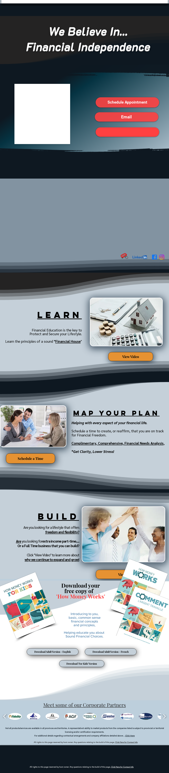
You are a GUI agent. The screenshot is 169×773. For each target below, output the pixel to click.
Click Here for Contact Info (126, 742)
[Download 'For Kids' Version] (81, 663)
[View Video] (130, 356)
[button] (127, 102)
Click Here (130, 735)
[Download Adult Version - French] (111, 651)
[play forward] (164, 716)
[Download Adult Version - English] (52, 651)
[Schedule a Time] (30, 458)
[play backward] (5, 716)
